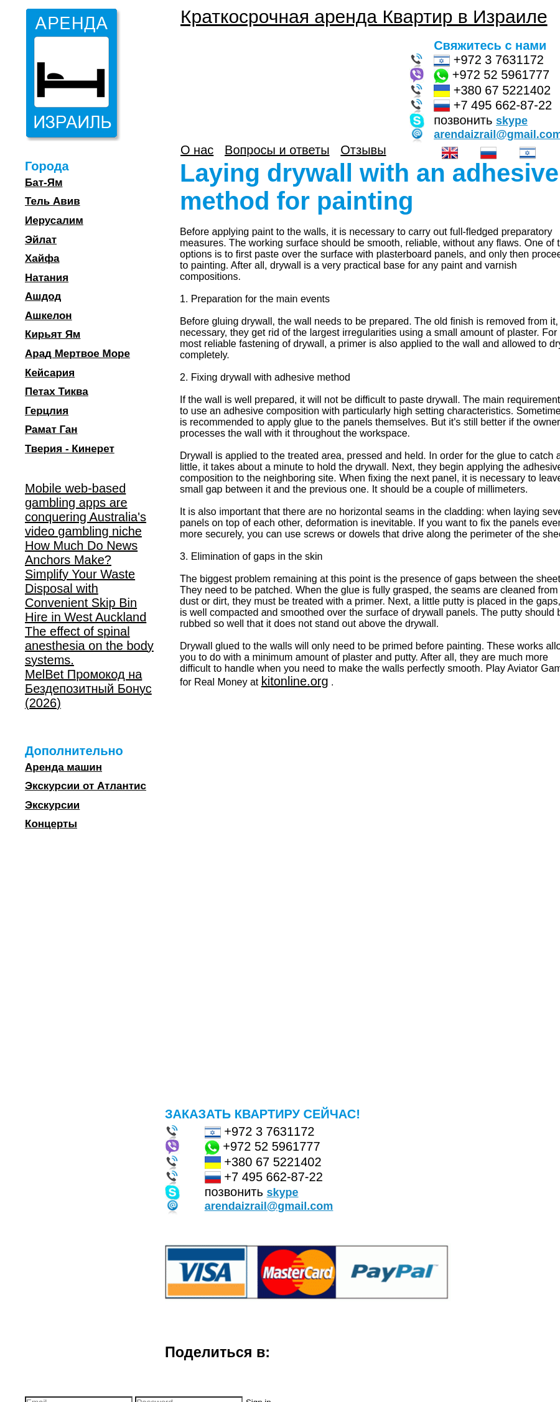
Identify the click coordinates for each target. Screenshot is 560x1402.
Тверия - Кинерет (69, 449)
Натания (46, 278)
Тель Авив (52, 201)
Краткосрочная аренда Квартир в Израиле (364, 16)
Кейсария (50, 373)
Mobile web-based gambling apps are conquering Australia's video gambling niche (85, 509)
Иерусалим (54, 220)
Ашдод (43, 296)
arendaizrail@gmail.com (269, 1206)
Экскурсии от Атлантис (85, 786)
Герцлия (46, 411)
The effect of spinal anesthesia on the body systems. (89, 645)
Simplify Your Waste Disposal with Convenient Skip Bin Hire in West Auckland (85, 595)
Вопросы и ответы (277, 150)
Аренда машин (63, 767)
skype (512, 120)
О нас (196, 150)
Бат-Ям (43, 182)
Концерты (51, 824)
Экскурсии (52, 805)
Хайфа (42, 258)
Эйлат (41, 240)
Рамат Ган (51, 429)
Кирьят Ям (52, 334)
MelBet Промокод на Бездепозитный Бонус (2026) (88, 688)
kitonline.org (295, 681)
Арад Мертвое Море (77, 354)
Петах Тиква (56, 391)
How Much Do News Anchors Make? (81, 553)
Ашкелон (48, 316)
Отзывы (363, 150)
